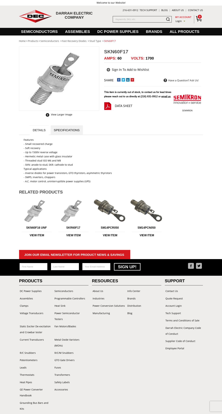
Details (39, 130)
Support (175, 281)
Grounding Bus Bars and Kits (36, 392)
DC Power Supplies (118, 31)
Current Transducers (31, 337)
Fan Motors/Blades (64, 324)
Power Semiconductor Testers (66, 315)
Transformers (61, 365)
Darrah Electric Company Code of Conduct (182, 328)
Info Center (133, 291)
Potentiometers (28, 351)
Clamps (23, 305)
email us (165, 96)
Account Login (173, 305)
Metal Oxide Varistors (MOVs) (71, 337)
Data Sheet (123, 106)
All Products (184, 31)
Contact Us (195, 10)
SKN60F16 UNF (36, 228)
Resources (105, 281)
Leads (22, 358)
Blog (164, 10)
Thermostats (26, 365)
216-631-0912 (130, 10)
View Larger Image (61, 114)
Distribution (133, 305)
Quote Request (173, 298)
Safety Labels (61, 372)
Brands (154, 31)
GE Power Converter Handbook (30, 382)
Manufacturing (100, 312)
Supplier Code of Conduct (180, 338)
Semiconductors (39, 31)
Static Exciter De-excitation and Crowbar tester (34, 327)
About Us (178, 10)
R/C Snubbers (27, 344)
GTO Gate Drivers (64, 351)
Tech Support (148, 10)
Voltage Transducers (31, 312)
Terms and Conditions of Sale (182, 319)
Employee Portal (174, 345)
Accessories (60, 379)
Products (30, 281)
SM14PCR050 (110, 228)
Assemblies (77, 31)
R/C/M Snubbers (63, 344)
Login (179, 21)
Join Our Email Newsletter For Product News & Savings (74, 255)
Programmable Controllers (69, 298)
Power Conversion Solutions (108, 305)
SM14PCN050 (147, 228)
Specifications (68, 130)
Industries (98, 298)
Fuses (57, 358)
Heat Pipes (25, 372)
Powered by (134, 408)
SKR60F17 (73, 228)
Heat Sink (59, 305)
